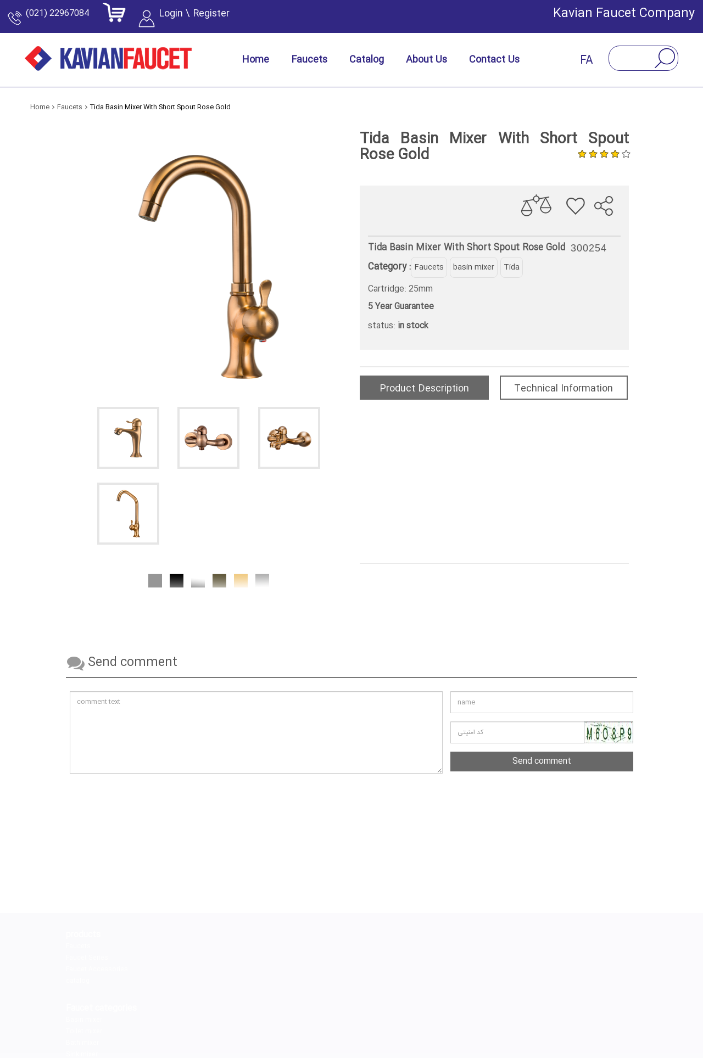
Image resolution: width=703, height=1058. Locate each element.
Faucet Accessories (97, 970)
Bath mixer (177, 970)
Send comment (541, 761)
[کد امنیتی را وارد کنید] (541, 732)
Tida (512, 267)
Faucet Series (87, 958)
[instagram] (262, 1014)
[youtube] (468, 1014)
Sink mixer (177, 981)
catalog (78, 981)
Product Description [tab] (424, 388)
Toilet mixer (179, 958)
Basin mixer (179, 946)
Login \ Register (213, 19)
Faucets (429, 267)
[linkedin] (314, 1014)
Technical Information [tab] (563, 388)
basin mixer (473, 267)
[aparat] (417, 1014)
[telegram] (365, 1014)
